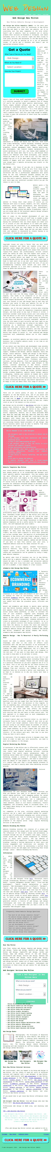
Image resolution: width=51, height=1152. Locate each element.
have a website (18, 162)
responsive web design (23, 350)
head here (24, 891)
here (31, 878)
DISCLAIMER (45, 14)
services (32, 376)
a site (23, 266)
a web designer (30, 1074)
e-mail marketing (9, 1078)
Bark (18, 398)
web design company (28, 259)
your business (37, 305)
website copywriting (33, 1089)
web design (40, 422)
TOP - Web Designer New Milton (14, 1111)
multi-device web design (12, 355)
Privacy (46, 1134)
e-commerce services (17, 1083)
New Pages (13, 1134)
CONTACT (39, 14)
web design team (29, 301)
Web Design (7, 167)
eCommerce (14, 597)
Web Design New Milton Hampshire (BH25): (18, 25)
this (46, 895)
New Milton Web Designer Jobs (23, 1103)
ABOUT (34, 14)
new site (35, 141)
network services (16, 1087)
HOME (26, 14)
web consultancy (30, 1076)
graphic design (15, 1080)
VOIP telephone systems (33, 1085)
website (36, 29)
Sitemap (4, 1134)
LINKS (30, 14)
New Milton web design (7, 138)
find (8, 948)
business (6, 341)
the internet (23, 36)
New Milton (29, 405)
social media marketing (33, 1081)
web (27, 346)
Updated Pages (23, 1134)
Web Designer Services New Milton (18, 970)
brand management (35, 1078)
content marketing (17, 1091)
